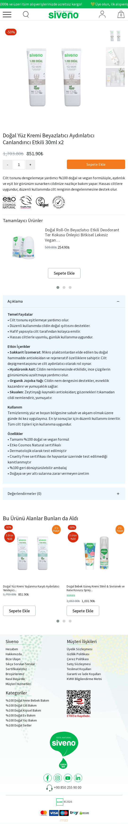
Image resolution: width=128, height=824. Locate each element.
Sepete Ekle (96, 164)
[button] (58, 287)
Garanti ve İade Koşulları (84, 674)
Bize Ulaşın (13, 659)
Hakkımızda (14, 654)
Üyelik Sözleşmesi (79, 649)
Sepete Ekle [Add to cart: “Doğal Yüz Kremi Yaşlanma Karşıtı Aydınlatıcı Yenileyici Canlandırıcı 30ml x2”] (19, 611)
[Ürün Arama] (26, 14)
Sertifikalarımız (16, 669)
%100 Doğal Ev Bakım (20, 715)
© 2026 (64, 801)
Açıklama (15, 301)
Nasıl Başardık (15, 679)
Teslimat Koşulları (79, 669)
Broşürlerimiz (15, 674)
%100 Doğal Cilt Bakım (21, 705)
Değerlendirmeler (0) (24, 493)
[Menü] (10, 15)
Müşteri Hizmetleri (18, 684)
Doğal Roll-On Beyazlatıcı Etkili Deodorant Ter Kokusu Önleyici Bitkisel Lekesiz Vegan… (82, 235)
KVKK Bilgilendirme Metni (84, 679)
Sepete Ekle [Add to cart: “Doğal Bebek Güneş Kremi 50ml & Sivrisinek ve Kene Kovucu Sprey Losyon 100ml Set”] (83, 611)
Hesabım (12, 649)
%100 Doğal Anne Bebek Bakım (27, 700)
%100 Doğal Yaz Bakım (21, 720)
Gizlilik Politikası (78, 654)
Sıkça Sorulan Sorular (20, 664)
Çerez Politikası (78, 659)
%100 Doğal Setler (19, 725)
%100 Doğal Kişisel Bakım (23, 710)
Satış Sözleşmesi (79, 664)
